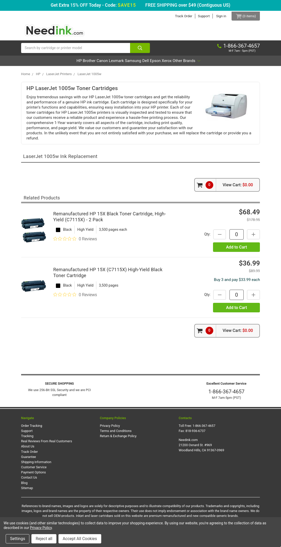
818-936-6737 (195, 433)
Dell (152, 63)
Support (200, 16)
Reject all (44, 538)
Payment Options (33, 475)
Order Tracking (31, 428)
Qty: (204, 237)
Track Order (180, 16)
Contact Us (29, 480)
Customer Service (34, 470)
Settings (17, 538)
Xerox (188, 63)
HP (50, 63)
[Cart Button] (244, 16)
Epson (169, 63)
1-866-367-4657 (226, 394)
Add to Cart (236, 249)
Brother (67, 63)
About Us (27, 449)
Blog (24, 485)
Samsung (132, 63)
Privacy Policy (110, 428)
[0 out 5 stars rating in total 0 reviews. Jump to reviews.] (75, 241)
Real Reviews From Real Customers (46, 444)
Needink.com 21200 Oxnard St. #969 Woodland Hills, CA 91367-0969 (201, 447)
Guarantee (28, 459)
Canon (87, 63)
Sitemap (27, 490)
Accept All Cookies (80, 538)
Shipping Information (36, 464)
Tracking (27, 438)
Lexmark (108, 63)
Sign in (217, 16)
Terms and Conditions (116, 433)
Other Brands (215, 63)
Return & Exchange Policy (118, 438)
